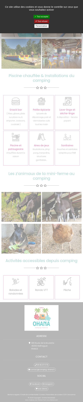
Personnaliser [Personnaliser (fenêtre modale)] (41, 26)
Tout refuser (41, 21)
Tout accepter (41, 17)
